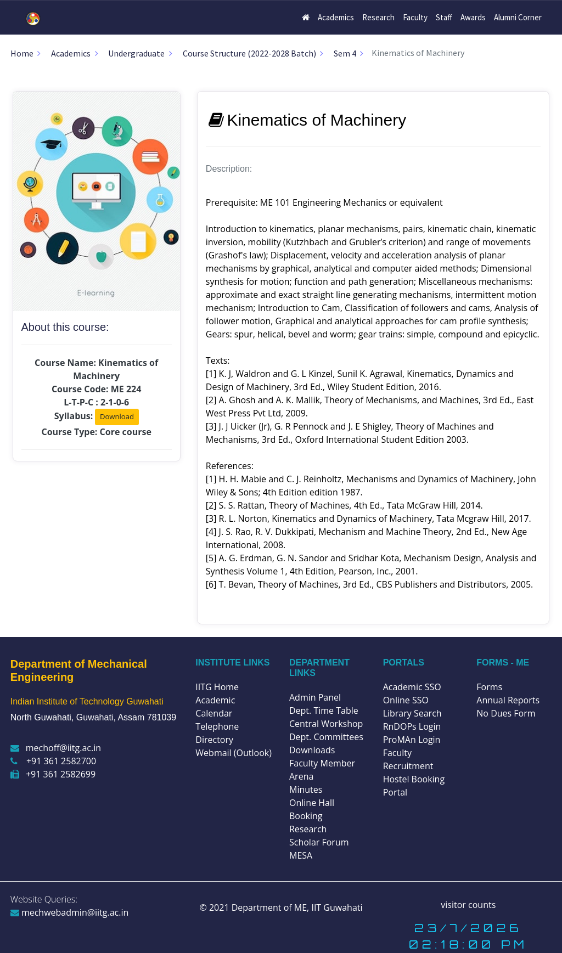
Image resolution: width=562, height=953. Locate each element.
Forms (489, 687)
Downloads (312, 750)
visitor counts (468, 905)
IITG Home (217, 687)
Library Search (412, 713)
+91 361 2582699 (52, 774)
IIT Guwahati (335, 907)
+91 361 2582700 (53, 761)
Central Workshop (326, 724)
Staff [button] (444, 17)
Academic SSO (412, 687)
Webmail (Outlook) (233, 753)
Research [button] (378, 17)
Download (117, 416)
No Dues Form (505, 713)
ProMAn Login (412, 740)
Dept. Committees (326, 737)
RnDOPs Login (412, 726)
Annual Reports (507, 700)
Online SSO (406, 700)
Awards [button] (473, 17)
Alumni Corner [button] (518, 17)
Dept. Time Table (323, 710)
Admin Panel (315, 697)
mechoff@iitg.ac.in (55, 748)
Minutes (305, 789)
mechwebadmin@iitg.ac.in (69, 912)
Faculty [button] (415, 17)
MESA (300, 855)
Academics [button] (336, 17)
